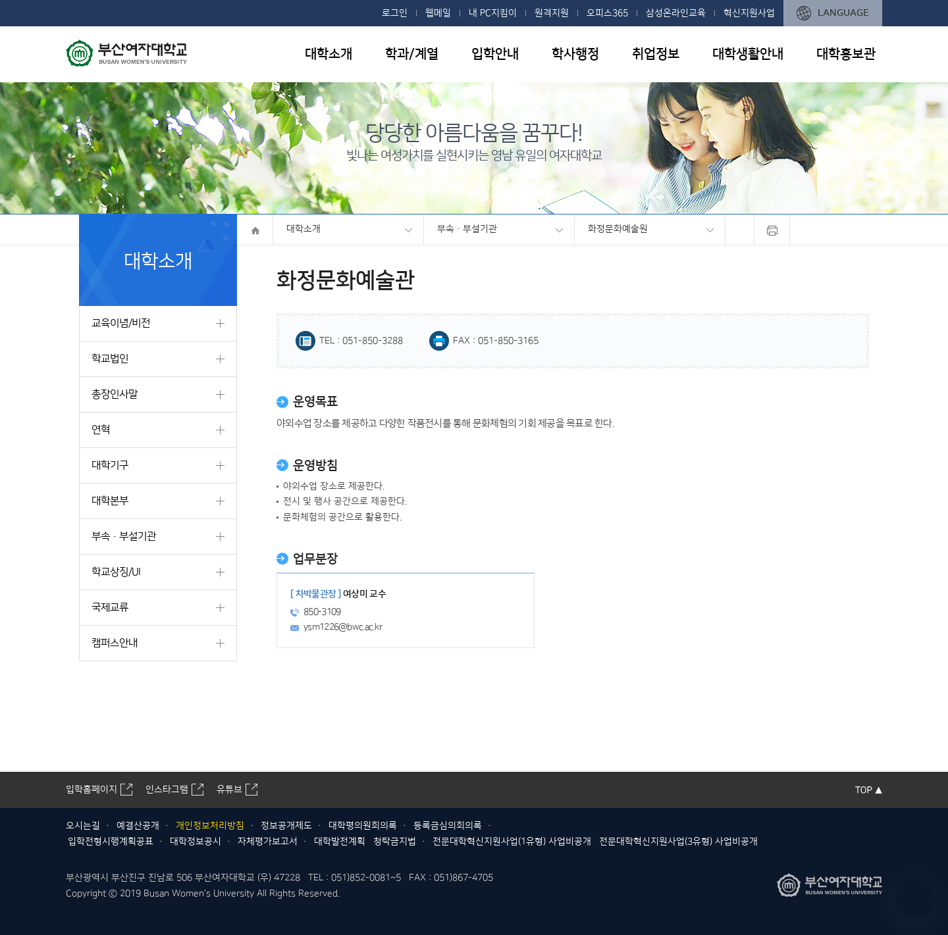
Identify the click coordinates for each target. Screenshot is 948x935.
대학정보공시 (195, 841)
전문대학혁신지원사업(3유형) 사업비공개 (678, 841)
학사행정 (575, 54)
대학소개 (328, 54)
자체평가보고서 (268, 841)
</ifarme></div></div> (915, 899)
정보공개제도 (286, 826)
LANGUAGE (843, 12)
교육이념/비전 (121, 323)
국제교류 (110, 607)
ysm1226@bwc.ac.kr (342, 627)
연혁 (101, 430)
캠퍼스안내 (115, 643)
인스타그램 (166, 789)
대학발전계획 (339, 841)
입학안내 (495, 54)
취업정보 (655, 54)
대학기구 (110, 465)
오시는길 (83, 826)
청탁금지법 (394, 841)
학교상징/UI (116, 572)
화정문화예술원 (618, 229)
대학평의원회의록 (363, 826)
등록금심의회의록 (447, 826)
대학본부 (110, 501)
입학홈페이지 (91, 789)
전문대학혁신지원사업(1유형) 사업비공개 (512, 841)
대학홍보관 (846, 54)
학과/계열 (411, 54)
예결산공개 (138, 826)
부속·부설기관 (467, 229)
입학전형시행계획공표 (110, 841)
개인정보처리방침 (210, 826)
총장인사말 (115, 394)
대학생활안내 (747, 54)
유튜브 (229, 789)
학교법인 (110, 359)
